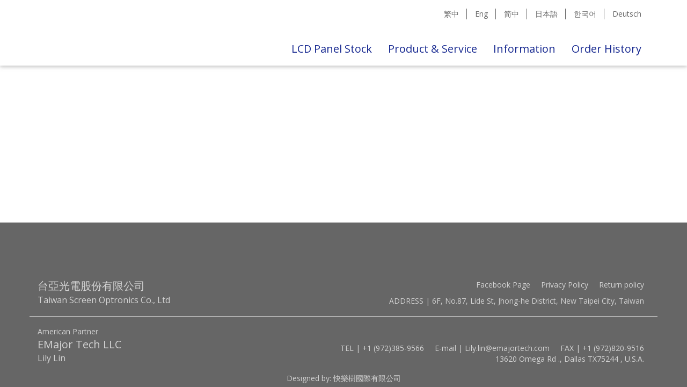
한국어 (585, 14)
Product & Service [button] (432, 48)
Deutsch (626, 14)
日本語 (546, 14)
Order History (606, 48)
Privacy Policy (564, 285)
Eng (481, 14)
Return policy (621, 285)
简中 (511, 14)
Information (524, 48)
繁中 (451, 14)
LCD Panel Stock (331, 48)
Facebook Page (503, 285)
